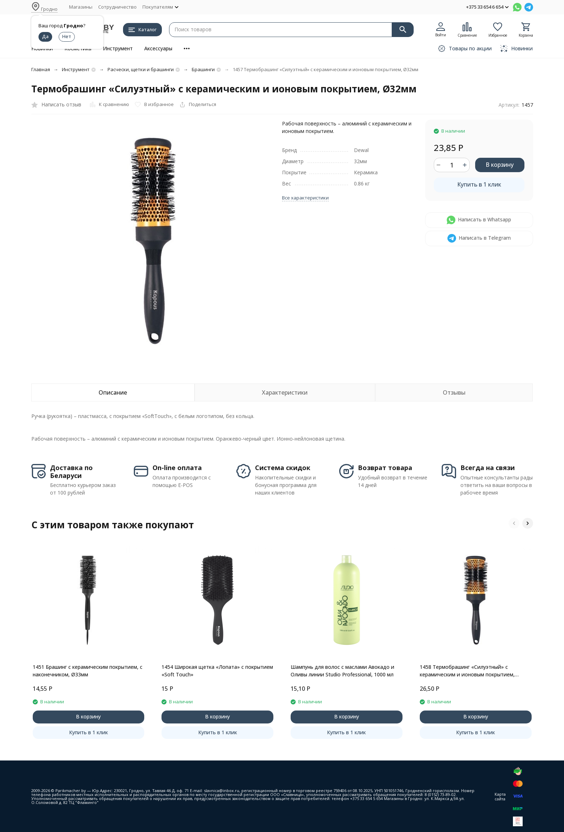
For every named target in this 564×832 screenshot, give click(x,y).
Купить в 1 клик (479, 184)
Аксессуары (158, 48)
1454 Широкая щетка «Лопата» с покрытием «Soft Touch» (217, 670)
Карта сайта (500, 796)
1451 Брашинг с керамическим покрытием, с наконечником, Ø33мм (87, 670)
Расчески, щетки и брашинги (141, 69)
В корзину (500, 165)
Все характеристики (305, 197)
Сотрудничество (117, 7)
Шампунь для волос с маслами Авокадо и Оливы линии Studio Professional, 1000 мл (342, 670)
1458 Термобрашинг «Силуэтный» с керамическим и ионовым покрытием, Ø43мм (467, 670)
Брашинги (203, 69)
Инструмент (118, 48)
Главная (40, 69)
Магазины (80, 7)
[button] (514, 523)
